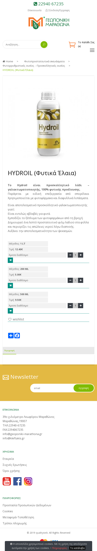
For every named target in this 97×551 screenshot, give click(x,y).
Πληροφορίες (59, 548)
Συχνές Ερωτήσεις (15, 465)
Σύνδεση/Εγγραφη (58, 10)
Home (8, 61)
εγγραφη (84, 388)
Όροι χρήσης (11, 471)
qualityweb (42, 532)
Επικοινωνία (34, 10)
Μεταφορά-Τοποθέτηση (18, 517)
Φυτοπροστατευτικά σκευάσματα (44, 61)
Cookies (8, 511)
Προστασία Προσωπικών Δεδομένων (27, 505)
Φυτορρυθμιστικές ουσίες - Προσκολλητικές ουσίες (34, 65)
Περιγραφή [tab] (9, 350)
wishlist (16, 319)
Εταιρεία (8, 459)
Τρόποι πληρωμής (15, 523)
